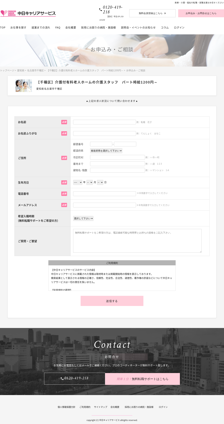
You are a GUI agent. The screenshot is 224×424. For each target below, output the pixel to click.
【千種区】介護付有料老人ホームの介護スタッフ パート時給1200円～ (85, 70)
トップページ (7, 70)
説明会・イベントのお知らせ (138, 27)
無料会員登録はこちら (151, 13)
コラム (165, 27)
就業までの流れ (41, 27)
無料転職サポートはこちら (146, 378)
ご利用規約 (84, 406)
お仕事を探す (18, 27)
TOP (2, 27)
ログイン (179, 27)
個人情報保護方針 (66, 406)
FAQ (57, 27)
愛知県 (20, 70)
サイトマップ (100, 406)
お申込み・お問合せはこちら (201, 13)
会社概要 (70, 27)
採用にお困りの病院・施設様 (98, 27)
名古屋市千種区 (35, 70)
